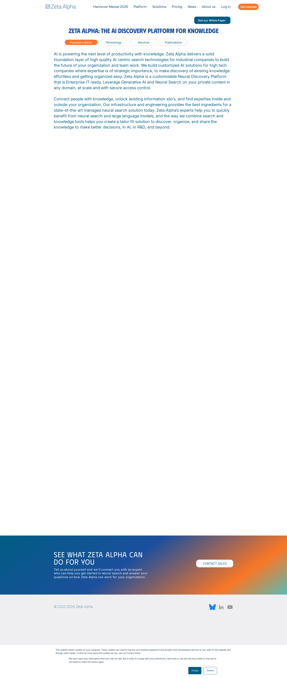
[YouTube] (230, 607)
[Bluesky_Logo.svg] (212, 607)
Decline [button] (210, 670)
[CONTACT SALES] (214, 563)
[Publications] (173, 42)
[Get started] (248, 7)
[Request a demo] (81, 42)
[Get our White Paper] (212, 20)
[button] (192, 6)
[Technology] (113, 42)
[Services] (144, 42)
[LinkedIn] (221, 607)
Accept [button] (194, 670)
